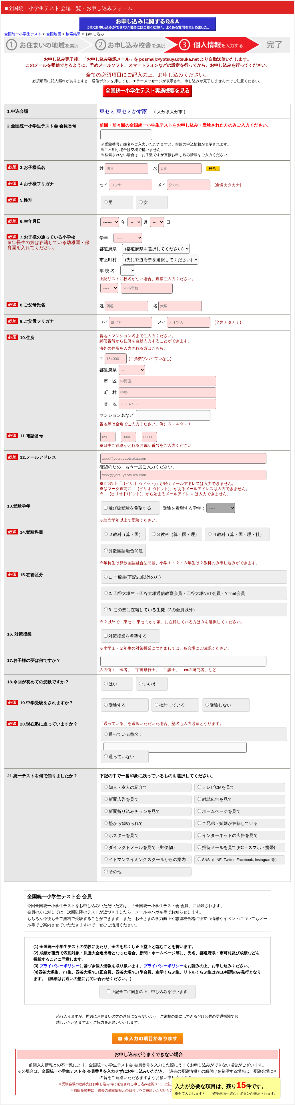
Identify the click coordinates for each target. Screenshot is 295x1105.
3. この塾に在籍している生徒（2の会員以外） (150, 609)
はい (110, 683)
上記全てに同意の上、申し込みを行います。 (149, 991)
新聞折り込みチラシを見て (132, 811)
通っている (175, 736)
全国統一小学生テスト (22, 34)
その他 (112, 871)
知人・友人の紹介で (125, 787)
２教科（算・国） (123, 534)
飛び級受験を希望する (127, 508)
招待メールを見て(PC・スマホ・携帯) (236, 847)
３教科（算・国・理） (175, 534)
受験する (115, 705)
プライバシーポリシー (59, 966)
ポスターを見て (121, 835)
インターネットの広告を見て (228, 835)
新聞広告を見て (121, 799)
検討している (170, 705)
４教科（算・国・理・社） (236, 534)
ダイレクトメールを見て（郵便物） (140, 847)
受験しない (218, 705)
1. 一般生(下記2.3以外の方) (132, 577)
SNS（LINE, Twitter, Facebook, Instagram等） (238, 859)
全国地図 (53, 34)
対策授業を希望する (125, 636)
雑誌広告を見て (215, 799)
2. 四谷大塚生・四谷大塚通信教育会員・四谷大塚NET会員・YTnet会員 (174, 593)
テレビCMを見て (216, 787)
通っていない (119, 756)
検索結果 (73, 34)
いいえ (147, 683)
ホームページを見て (219, 811)
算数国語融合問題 (123, 550)
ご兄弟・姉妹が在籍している (228, 823)
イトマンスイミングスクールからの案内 (145, 859)
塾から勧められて (123, 823)
